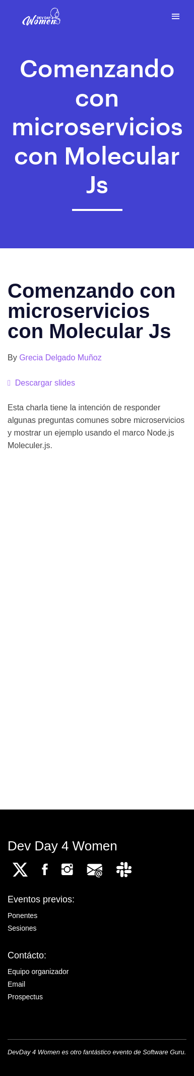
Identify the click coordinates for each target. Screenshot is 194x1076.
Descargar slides (41, 383)
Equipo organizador (38, 971)
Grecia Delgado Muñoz (60, 357)
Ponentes (22, 915)
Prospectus (25, 997)
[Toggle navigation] (175, 16)
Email (16, 984)
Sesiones (22, 928)
